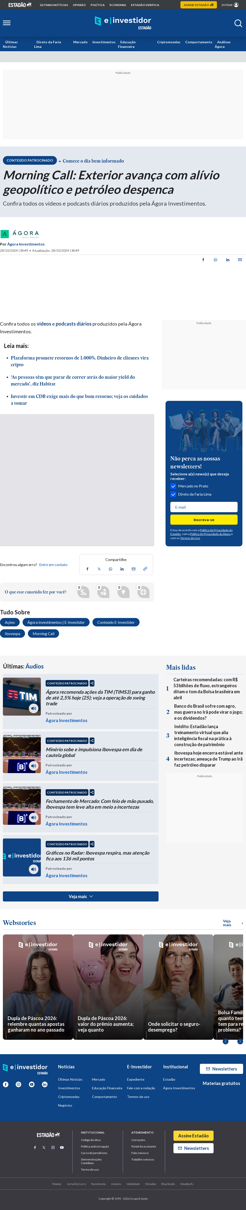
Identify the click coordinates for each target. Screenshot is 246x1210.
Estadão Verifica (145, 5)
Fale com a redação (141, 1088)
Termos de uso (138, 1097)
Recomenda (98, 1184)
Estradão (150, 1184)
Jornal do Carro (76, 1184)
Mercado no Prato (189, 486)
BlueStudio (168, 1184)
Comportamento (198, 42)
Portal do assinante (143, 1146)
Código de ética (91, 1140)
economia (118, 5)
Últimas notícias (54, 5)
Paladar (57, 1184)
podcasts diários (73, 324)
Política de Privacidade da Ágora (210, 534)
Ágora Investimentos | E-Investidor (56, 622)
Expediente (135, 1079)
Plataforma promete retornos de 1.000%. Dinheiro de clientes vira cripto (80, 361)
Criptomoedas (168, 42)
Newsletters (221, 1068)
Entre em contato (53, 564)
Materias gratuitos (221, 1083)
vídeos (43, 324)
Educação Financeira (127, 44)
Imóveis (116, 1184)
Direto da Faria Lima (47, 44)
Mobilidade (133, 1184)
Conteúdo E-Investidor (116, 622)
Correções (138, 1140)
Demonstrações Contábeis (91, 1161)
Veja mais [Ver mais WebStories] (233, 923)
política (98, 5)
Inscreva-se (204, 519)
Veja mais (81, 896)
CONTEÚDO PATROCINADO (67, 683)
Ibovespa (12, 633)
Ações (10, 622)
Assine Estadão (193, 1135)
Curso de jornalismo (94, 1153)
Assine (199, 5)
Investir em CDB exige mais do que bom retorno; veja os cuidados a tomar (79, 399)
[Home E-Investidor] (123, 23)
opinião (79, 5)
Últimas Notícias (10, 44)
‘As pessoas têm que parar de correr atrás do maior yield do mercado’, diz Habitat (73, 380)
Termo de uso (90, 1169)
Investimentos (104, 42)
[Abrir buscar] (238, 23)
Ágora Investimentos (26, 244)
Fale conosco (139, 1153)
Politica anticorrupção (95, 1146)
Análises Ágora (223, 44)
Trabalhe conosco (142, 1159)
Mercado (80, 42)
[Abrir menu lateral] (7, 23)
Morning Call (43, 633)
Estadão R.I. (187, 1184)
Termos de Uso (190, 538)
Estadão (169, 1079)
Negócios (65, 1105)
